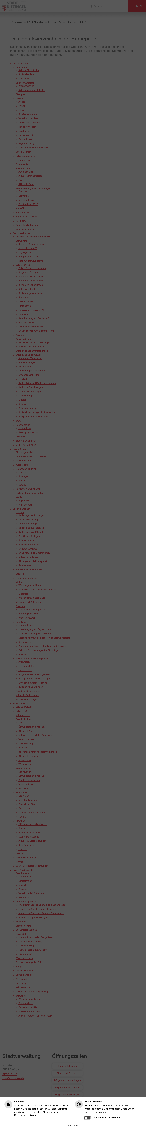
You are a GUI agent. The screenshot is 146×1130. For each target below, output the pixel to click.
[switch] (87, 1117)
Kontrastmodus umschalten (106, 1117)
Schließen (73, 1125)
